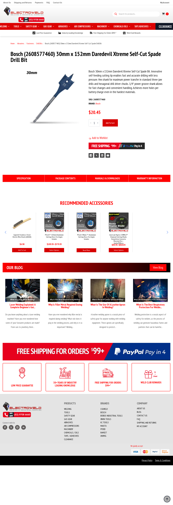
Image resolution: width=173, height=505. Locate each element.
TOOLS (16, 26)
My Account (164, 2)
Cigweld (104, 409)
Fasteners (30, 43)
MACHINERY (102, 26)
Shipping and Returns (23, 2)
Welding (67, 409)
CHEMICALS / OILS (71, 432)
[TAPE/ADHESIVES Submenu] (150, 26)
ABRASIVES (63, 26)
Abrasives (20, 43)
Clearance (68, 439)
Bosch (103, 412)
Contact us (142, 416)
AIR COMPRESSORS (82, 26)
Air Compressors (71, 425)
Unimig (103, 435)
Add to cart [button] (22, 250)
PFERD (102, 429)
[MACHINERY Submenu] (109, 26)
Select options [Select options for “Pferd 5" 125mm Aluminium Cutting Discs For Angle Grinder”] (54, 250)
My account (142, 426)
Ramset (103, 432)
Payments (39, 2)
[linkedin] (23, 427)
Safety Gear (69, 415)
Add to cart (110, 123)
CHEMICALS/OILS (121, 26)
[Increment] (97, 123)
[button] (98, 138)
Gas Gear (68, 419)
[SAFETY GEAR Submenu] (39, 26)
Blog (139, 412)
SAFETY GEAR (31, 26)
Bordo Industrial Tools (111, 415)
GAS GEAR (47, 26)
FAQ (48, 2)
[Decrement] (90, 123)
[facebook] (5, 427)
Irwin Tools (105, 419)
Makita (103, 425)
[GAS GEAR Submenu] (54, 26)
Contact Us (57, 2)
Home (13, 43)
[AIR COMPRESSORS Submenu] (93, 26)
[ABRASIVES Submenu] (70, 26)
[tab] (24, 178)
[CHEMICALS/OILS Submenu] (130, 26)
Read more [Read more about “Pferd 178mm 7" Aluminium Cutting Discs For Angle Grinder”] (86, 250)
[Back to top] (167, 499)
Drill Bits (39, 43)
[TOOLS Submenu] (21, 26)
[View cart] (165, 14)
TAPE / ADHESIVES (71, 435)
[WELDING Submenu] (9, 26)
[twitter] (11, 427)
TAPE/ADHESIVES (141, 26)
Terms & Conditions (162, 460)
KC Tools (104, 422)
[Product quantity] (94, 123)
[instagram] (17, 427)
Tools (67, 412)
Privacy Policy (147, 460)
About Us (7, 2)
